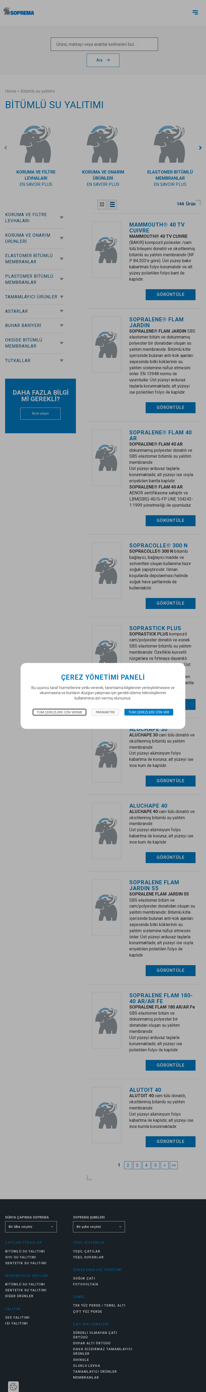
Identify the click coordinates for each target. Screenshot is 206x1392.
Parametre (105, 712)
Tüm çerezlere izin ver (148, 712)
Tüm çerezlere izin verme (59, 712)
